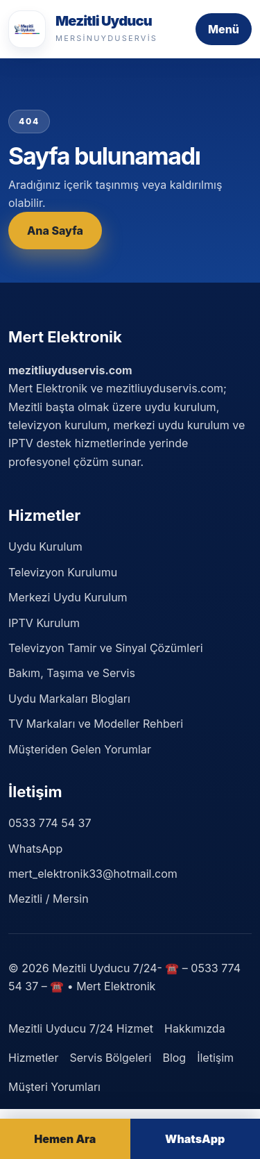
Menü (223, 29)
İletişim (215, 1058)
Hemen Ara (65, 1139)
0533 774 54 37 (49, 823)
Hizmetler (33, 1058)
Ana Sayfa (55, 230)
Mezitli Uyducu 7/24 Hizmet (80, 1028)
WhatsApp (35, 849)
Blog (174, 1058)
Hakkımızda (194, 1028)
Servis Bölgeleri (110, 1058)
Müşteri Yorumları (54, 1087)
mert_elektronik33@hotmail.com (92, 874)
